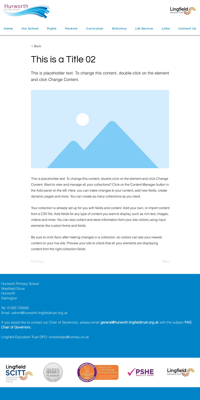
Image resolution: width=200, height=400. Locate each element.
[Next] (159, 261)
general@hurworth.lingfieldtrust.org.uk (129, 322)
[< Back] (44, 46)
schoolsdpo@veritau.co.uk (69, 337)
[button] (30, 29)
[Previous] (44, 261)
